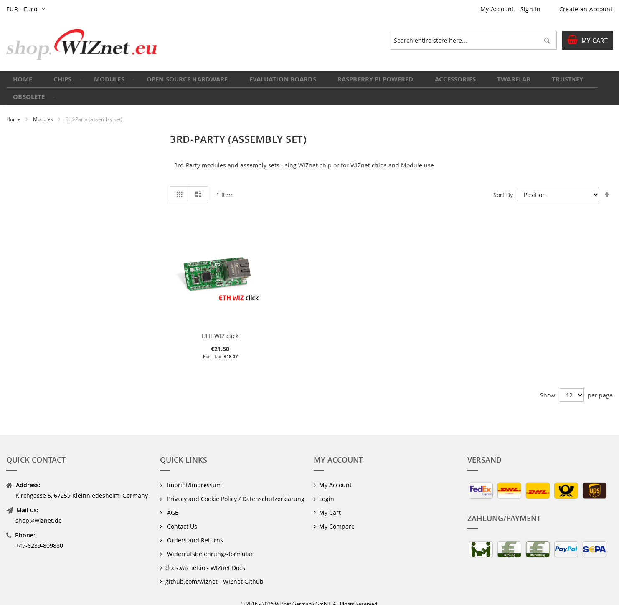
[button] (27, 9)
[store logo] (81, 44)
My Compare (337, 515)
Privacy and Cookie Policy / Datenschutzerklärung (234, 487)
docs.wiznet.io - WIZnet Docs (205, 556)
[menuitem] (61, 82)
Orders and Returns (194, 529)
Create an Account (586, 9)
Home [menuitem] (24, 82)
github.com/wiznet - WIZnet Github (214, 570)
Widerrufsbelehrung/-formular (209, 543)
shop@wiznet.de (38, 509)
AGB (172, 501)
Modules (43, 108)
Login (326, 487)
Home (14, 108)
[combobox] (473, 40)
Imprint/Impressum (193, 474)
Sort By (503, 184)
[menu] (309, 82)
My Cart (330, 501)
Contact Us (181, 515)
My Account (497, 9)
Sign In (530, 9)
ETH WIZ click (220, 325)
